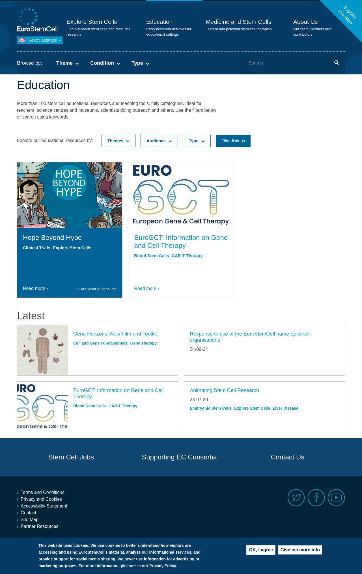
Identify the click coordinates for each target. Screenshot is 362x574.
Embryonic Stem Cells (211, 408)
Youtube (336, 497)
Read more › (35, 288)
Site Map (29, 519)
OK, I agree (261, 550)
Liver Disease (285, 408)
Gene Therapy (143, 343)
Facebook (316, 497)
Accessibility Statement (44, 506)
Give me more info (300, 550)
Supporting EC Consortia (179, 457)
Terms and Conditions (42, 492)
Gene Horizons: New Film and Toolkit (115, 334)
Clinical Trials (36, 247)
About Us (305, 21)
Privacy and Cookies (41, 499)
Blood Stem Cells (151, 255)
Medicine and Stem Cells (238, 21)
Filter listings (233, 140)
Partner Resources (39, 526)
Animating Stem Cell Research (224, 390)
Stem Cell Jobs (71, 457)
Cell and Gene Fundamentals (100, 343)
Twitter (296, 497)
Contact (28, 512)
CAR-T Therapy (187, 255)
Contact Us (288, 457)
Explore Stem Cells (91, 21)
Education (159, 21)
